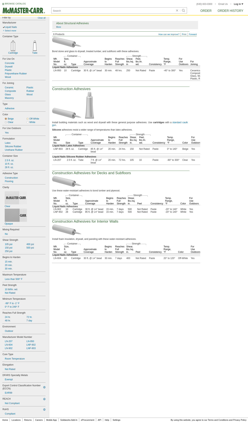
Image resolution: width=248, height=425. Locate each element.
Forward (193, 34)
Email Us (223, 4)
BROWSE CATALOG (15, 4)
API (99, 420)
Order (206, 10)
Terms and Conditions (218, 420)
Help (107, 420)
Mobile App (51, 420)
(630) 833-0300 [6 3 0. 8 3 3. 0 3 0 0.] (204, 4)
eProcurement (87, 420)
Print (184, 34)
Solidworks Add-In (68, 420)
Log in (238, 4)
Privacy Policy (239, 420)
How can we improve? (168, 34)
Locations (16, 420)
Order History (230, 10)
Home (5, 420)
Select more (10, 30)
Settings (116, 420)
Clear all (42, 18)
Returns (28, 420)
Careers (39, 420)
